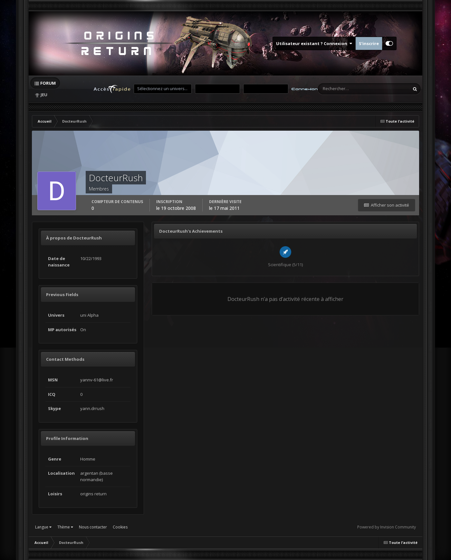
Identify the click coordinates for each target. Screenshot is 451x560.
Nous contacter (93, 527)
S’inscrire (369, 43)
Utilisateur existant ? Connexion (314, 43)
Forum (48, 83)
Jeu (44, 95)
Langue (43, 527)
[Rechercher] (338, 89)
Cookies (120, 527)
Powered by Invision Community (386, 527)
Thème (65, 527)
